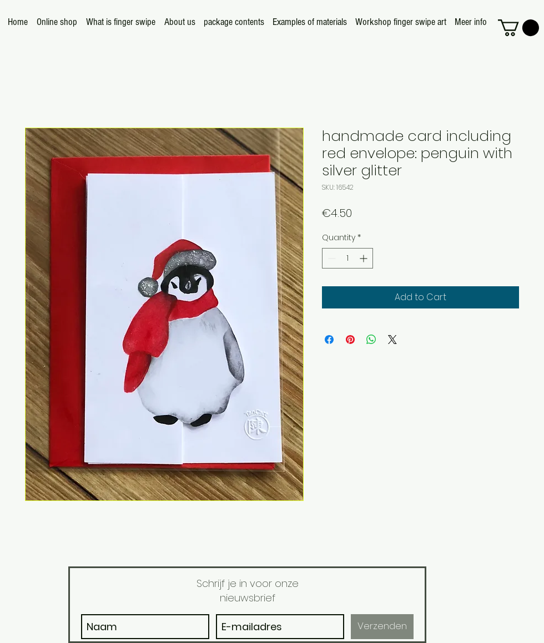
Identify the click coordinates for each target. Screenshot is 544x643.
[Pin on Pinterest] (350, 339)
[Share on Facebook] (329, 339)
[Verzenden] (382, 626)
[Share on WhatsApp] (371, 339)
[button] (518, 27)
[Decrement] (331, 258)
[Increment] (364, 258)
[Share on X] (392, 339)
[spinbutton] (347, 258)
